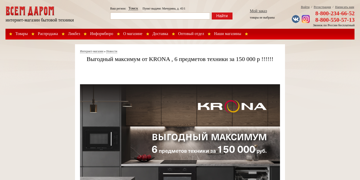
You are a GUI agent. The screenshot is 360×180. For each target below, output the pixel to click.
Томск (133, 8)
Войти (305, 7)
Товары (22, 34)
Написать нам (344, 7)
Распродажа (48, 34)
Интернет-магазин (91, 51)
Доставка (160, 34)
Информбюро (101, 34)
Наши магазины (227, 34)
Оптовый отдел (191, 34)
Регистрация (322, 7)
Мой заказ (258, 11)
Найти (222, 16)
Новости (111, 51)
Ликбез (74, 34)
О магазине (132, 34)
